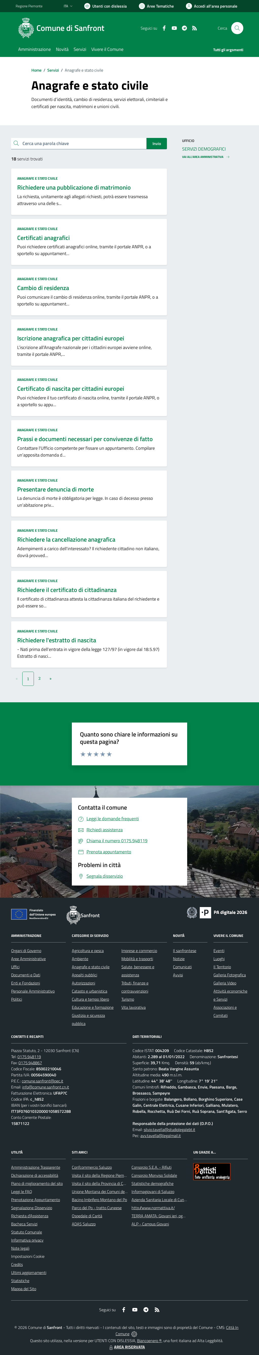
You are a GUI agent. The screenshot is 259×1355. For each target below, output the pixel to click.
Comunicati (182, 967)
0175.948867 (30, 1063)
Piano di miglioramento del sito (37, 1183)
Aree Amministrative (28, 959)
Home (36, 70)
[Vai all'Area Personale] (211, 6)
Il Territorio (222, 967)
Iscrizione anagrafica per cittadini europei (70, 338)
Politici (16, 999)
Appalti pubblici (84, 975)
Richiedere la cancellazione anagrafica (66, 539)
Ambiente (80, 959)
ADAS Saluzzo (84, 1224)
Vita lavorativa (133, 1007)
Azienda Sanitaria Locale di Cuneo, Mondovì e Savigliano (179, 1200)
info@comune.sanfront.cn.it (45, 1087)
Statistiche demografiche (153, 1183)
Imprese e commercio (139, 951)
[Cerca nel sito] (237, 28)
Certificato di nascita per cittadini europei (70, 388)
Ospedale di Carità (87, 1216)
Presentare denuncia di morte (55, 489)
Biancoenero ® (149, 1341)
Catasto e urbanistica (89, 991)
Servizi (53, 70)
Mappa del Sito (23, 1289)
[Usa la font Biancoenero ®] (105, 6)
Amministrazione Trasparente (35, 1167)
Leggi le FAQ (21, 1191)
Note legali (20, 1248)
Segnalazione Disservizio (31, 1208)
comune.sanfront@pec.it (42, 1081)
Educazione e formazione (93, 1007)
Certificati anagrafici (43, 237)
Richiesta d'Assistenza (29, 1216)
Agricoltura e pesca (88, 951)
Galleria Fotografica (229, 975)
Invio (157, 143)
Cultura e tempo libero (90, 999)
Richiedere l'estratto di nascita (56, 640)
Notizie (179, 959)
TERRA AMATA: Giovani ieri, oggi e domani (167, 1216)
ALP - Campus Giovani (150, 1224)
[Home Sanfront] (63, 28)
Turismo (127, 999)
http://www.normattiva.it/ (153, 1208)
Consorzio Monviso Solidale (154, 1175)
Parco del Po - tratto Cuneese (97, 1208)
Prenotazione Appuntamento (35, 1200)
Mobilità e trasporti (137, 959)
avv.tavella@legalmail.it (160, 1136)
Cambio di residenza (43, 287)
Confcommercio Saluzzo (92, 1167)
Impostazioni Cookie (28, 1256)
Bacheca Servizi (24, 1224)
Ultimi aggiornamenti (28, 1272)
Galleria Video (224, 983)
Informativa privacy (27, 1240)
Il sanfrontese (184, 951)
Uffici (15, 967)
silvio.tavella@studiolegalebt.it (169, 1129)
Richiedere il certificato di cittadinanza (67, 589)
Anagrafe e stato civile (37, 178)
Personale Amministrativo (33, 991)
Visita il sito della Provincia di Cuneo (102, 1183)
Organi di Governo (26, 951)
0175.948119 (29, 1057)
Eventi (218, 951)
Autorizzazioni (83, 983)
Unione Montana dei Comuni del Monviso (106, 1191)
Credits (17, 1264)
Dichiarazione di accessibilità (34, 1175)
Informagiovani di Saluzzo (153, 1191)
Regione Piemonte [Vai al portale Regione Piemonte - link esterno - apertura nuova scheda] (29, 6)
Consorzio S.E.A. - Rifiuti (151, 1167)
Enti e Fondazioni (25, 983)
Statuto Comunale (26, 1232)
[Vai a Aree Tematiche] (156, 6)
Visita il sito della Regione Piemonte (102, 1175)
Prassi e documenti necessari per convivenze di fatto (85, 438)
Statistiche (20, 1281)
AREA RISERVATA (126, 1347)
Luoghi (219, 959)
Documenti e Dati (25, 975)
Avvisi (178, 975)
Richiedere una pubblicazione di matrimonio (74, 187)
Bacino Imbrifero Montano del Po (99, 1200)
